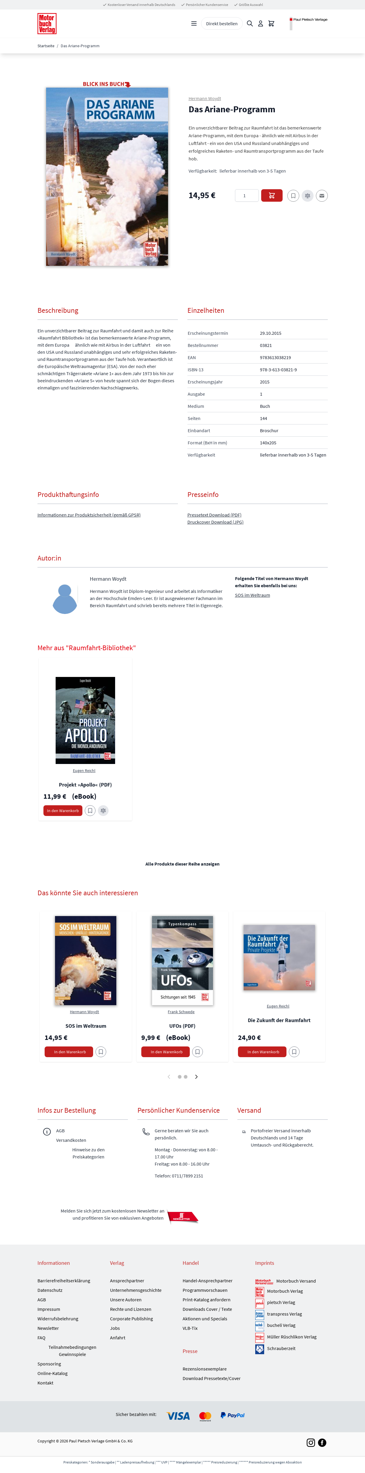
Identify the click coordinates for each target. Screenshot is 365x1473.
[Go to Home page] (47, 23)
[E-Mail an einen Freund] (322, 196)
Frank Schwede (181, 1011)
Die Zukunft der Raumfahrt (279, 1020)
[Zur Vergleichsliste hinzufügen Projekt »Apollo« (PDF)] (103, 810)
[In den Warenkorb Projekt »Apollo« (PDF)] (62, 810)
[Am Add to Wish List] (100, 1051)
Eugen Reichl (84, 770)
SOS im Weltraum (252, 595)
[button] (107, 177)
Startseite (45, 45)
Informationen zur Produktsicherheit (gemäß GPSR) (89, 515)
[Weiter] (196, 1077)
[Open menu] (194, 23)
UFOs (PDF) (182, 1025)
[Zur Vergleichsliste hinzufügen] (308, 196)
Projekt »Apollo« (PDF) (85, 784)
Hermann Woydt (205, 98)
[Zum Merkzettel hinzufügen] (293, 196)
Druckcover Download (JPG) (215, 522)
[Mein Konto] (260, 23)
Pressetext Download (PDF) (214, 515)
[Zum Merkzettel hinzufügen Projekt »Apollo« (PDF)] (90, 810)
